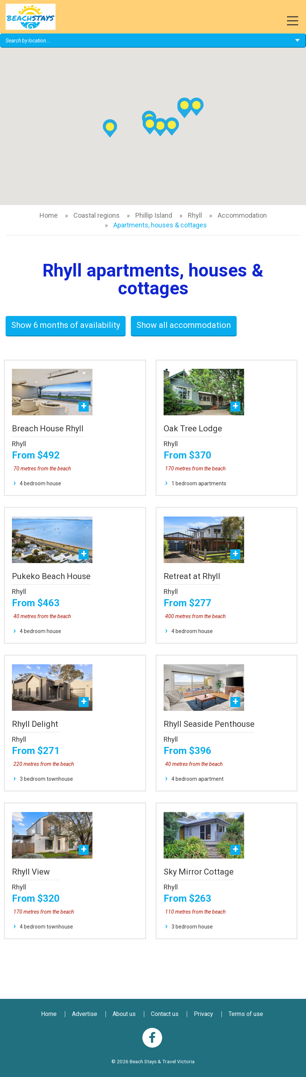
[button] (172, 126)
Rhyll (195, 215)
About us (124, 1013)
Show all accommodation (183, 325)
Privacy (203, 1013)
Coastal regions (96, 215)
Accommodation (242, 215)
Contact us (165, 1013)
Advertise (84, 1013)
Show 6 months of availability (65, 325)
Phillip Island (153, 215)
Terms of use (245, 1013)
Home (49, 215)
